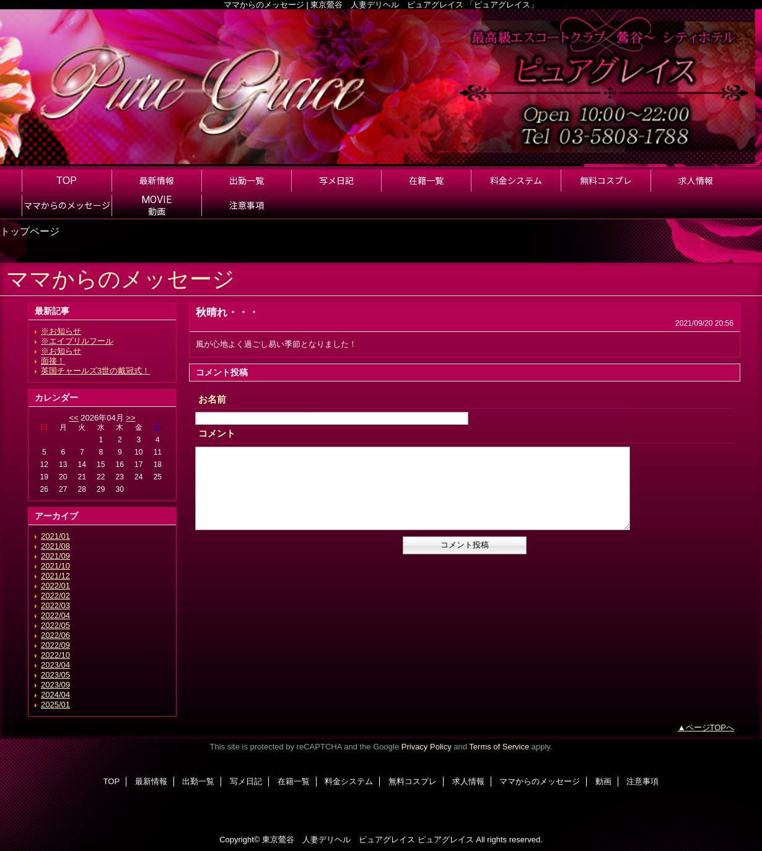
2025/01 (55, 704)
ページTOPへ (710, 727)
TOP (66, 180)
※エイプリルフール (77, 341)
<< (73, 417)
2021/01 (55, 536)
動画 (603, 781)
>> (130, 417)
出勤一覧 (198, 781)
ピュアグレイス (446, 839)
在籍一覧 (294, 781)
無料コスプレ (412, 781)
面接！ (53, 360)
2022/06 (55, 635)
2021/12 (55, 575)
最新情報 (151, 781)
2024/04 (55, 694)
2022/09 (55, 645)
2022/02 (55, 595)
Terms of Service (499, 746)
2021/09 (55, 556)
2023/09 (55, 684)
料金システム (349, 781)
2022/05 (55, 625)
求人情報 (468, 781)
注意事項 (642, 781)
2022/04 (55, 615)
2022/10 (55, 655)
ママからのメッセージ (539, 781)
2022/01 (55, 585)
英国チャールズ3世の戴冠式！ (95, 370)
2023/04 (55, 665)
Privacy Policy (426, 746)
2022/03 (55, 605)
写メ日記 (246, 781)
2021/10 (55, 565)
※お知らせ (61, 331)
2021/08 (55, 546)
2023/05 (55, 674)
